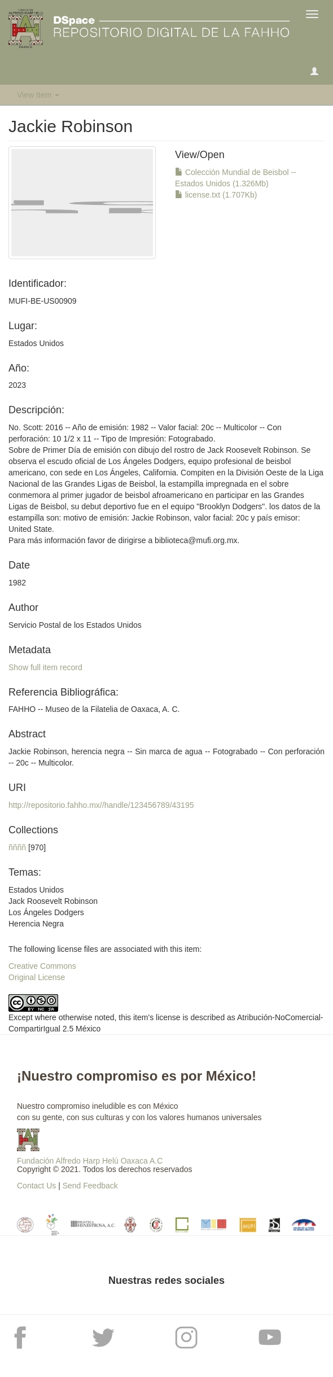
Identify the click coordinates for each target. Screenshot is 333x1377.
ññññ (17, 847)
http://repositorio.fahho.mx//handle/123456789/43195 (101, 805)
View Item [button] (38, 94)
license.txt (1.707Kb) (216, 194)
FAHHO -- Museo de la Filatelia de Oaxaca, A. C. (93, 709)
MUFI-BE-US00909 (42, 300)
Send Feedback (90, 1185)
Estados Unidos (36, 343)
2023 (17, 385)
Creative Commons (42, 966)
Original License (36, 977)
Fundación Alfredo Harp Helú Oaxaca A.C (90, 1160)
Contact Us (36, 1185)
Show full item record (45, 667)
